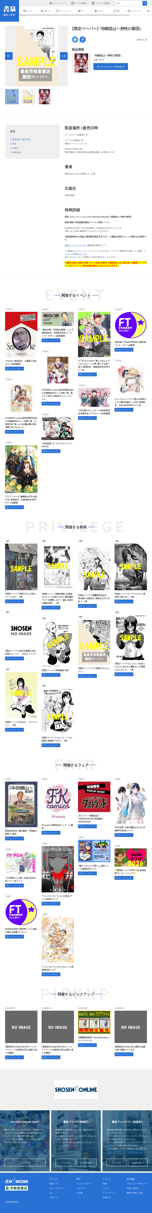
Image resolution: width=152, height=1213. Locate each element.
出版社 (15, 147)
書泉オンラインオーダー (76, 245)
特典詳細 (16, 152)
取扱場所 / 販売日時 (21, 139)
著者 (14, 143)
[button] (9, 56)
